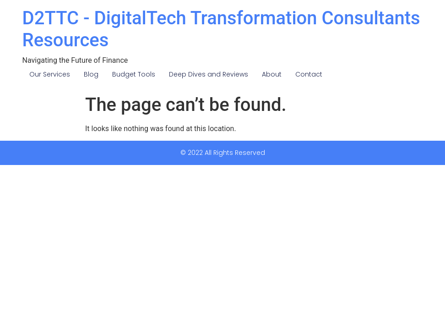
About (272, 74)
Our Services (49, 74)
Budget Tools (133, 74)
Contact (308, 74)
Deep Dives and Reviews (208, 74)
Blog (91, 74)
